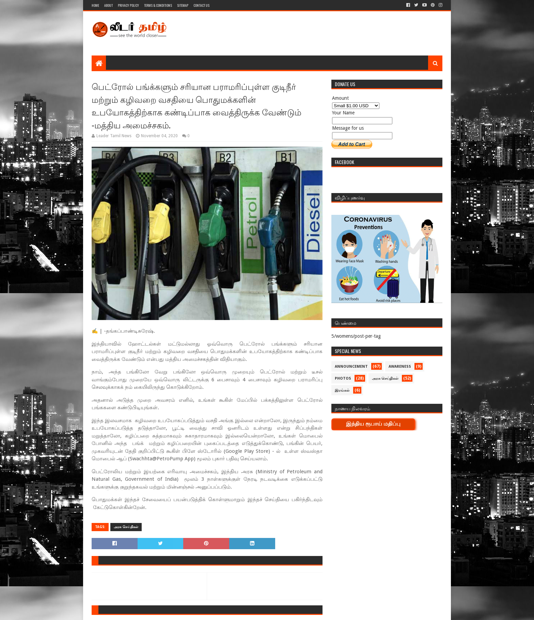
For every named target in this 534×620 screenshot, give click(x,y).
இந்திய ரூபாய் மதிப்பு (373, 423)
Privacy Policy (128, 5)
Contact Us (201, 5)
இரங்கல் (342, 390)
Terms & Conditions (158, 5)
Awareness (400, 366)
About (108, 5)
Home (95, 5)
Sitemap (182, 5)
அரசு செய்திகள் (126, 527)
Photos (343, 378)
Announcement (351, 366)
